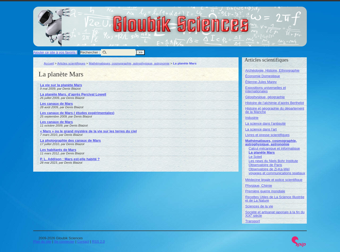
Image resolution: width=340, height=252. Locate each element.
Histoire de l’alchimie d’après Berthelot (274, 103)
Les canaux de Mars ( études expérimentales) (77, 113)
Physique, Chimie (258, 186)
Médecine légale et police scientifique (273, 180)
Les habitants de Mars (58, 150)
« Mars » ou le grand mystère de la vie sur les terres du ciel (88, 131)
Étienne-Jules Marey (261, 82)
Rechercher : (90, 52)
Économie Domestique (262, 76)
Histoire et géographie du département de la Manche (274, 110)
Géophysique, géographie (265, 97)
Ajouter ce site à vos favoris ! (55, 52)
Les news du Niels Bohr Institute (273, 161)
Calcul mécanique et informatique (274, 148)
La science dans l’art (261, 129)
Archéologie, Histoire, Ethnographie (272, 70)
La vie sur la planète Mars (61, 85)
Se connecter (64, 242)
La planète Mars (262, 152)
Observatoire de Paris (265, 165)
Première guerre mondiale (265, 191)
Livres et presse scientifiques (267, 135)
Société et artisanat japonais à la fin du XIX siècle (274, 214)
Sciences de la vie (259, 206)
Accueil (49, 63)
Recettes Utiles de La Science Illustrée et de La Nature (274, 198)
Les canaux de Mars (56, 104)
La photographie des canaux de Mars (70, 140)
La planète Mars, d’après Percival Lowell (73, 94)
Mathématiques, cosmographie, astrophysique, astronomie (129, 63)
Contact (83, 242)
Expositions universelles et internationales (265, 89)
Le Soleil (255, 157)
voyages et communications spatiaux (277, 173)
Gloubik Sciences (211, 21)
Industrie (251, 118)
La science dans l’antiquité (265, 123)
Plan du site (42, 242)
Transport (252, 221)
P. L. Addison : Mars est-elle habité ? (70, 159)
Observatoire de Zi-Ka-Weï (269, 169)
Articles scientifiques (71, 63)
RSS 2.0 (98, 242)
